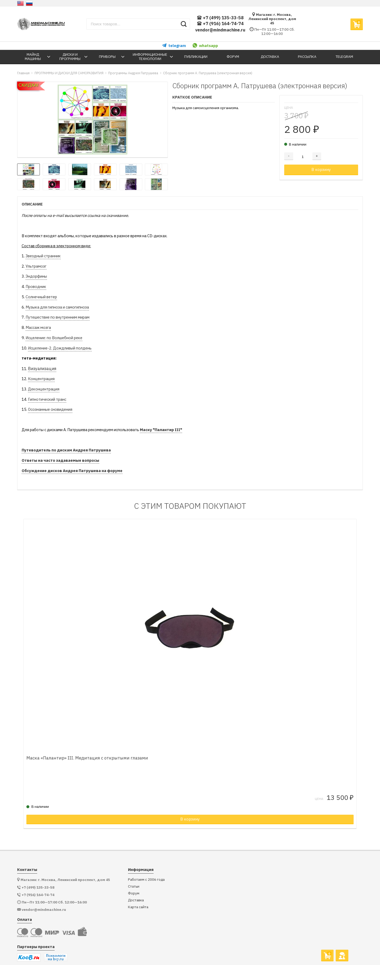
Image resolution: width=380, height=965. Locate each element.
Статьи (133, 872)
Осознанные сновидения (50, 409)
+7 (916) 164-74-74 (220, 23)
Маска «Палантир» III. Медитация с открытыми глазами (98, 744)
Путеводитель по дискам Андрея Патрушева (66, 450)
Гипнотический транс (47, 399)
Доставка (136, 886)
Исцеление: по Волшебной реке (54, 337)
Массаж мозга (38, 327)
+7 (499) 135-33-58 (220, 17)
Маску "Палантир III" (161, 429)
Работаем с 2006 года (146, 866)
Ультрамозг (36, 266)
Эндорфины (36, 276)
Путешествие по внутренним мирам (57, 317)
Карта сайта (138, 893)
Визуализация (42, 368)
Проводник (36, 286)
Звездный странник (43, 255)
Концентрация (41, 378)
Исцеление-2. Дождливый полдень (60, 348)
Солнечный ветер (41, 296)
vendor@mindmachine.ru (220, 29)
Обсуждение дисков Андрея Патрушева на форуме (72, 470)
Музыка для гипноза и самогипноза (57, 307)
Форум (133, 879)
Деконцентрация (43, 388)
